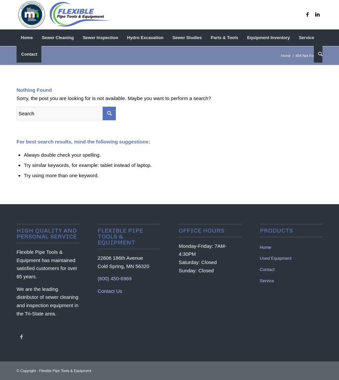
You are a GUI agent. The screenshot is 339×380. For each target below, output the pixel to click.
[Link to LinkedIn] (317, 15)
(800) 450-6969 (115, 278)
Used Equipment (276, 258)
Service (267, 280)
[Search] (318, 54)
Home (265, 247)
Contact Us (110, 291)
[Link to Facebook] (308, 15)
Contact (267, 269)
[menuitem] (27, 37)
